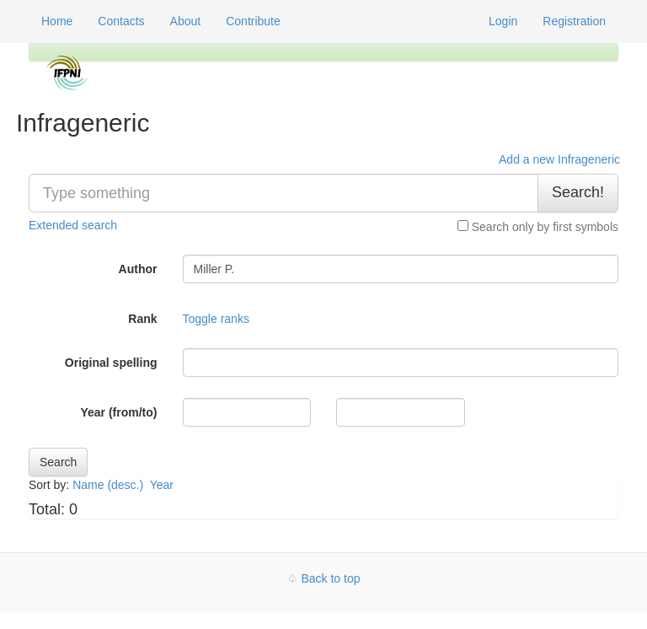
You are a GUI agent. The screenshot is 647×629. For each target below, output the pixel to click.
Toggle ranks (216, 318)
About (185, 21)
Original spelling (111, 362)
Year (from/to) (118, 412)
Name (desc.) (107, 485)
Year (163, 485)
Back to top (330, 578)
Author (138, 269)
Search (58, 462)
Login (503, 21)
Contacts (121, 21)
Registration (574, 21)
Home (56, 21)
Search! (578, 192)
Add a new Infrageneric (559, 159)
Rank (142, 318)
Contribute (253, 21)
